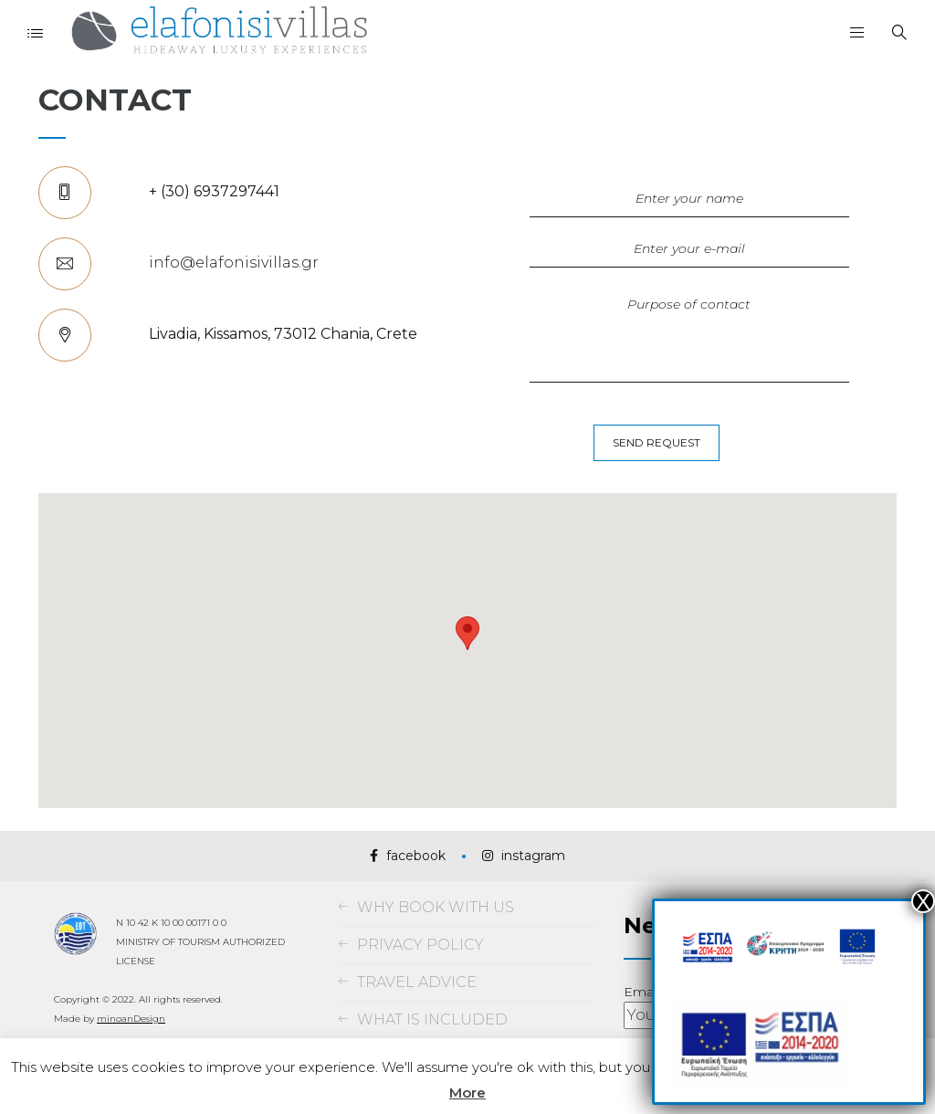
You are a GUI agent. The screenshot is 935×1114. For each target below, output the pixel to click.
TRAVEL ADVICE (417, 982)
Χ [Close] (923, 901)
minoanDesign (131, 1019)
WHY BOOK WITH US (435, 907)
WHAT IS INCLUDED (432, 1019)
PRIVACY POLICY (420, 944)
